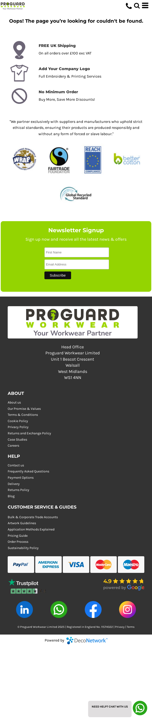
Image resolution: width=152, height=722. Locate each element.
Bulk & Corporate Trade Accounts (33, 517)
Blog (11, 496)
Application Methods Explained (31, 529)
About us (14, 402)
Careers (13, 446)
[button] (28, 585)
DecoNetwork (87, 640)
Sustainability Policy (23, 548)
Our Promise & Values (24, 409)
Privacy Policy (18, 427)
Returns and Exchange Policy (29, 433)
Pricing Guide (18, 536)
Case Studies (17, 439)
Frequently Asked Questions (28, 471)
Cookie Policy (18, 421)
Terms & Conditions (23, 415)
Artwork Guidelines (22, 523)
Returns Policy (18, 490)
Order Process (18, 542)
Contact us (16, 465)
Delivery (14, 484)
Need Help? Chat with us (110, 706)
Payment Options (21, 478)
